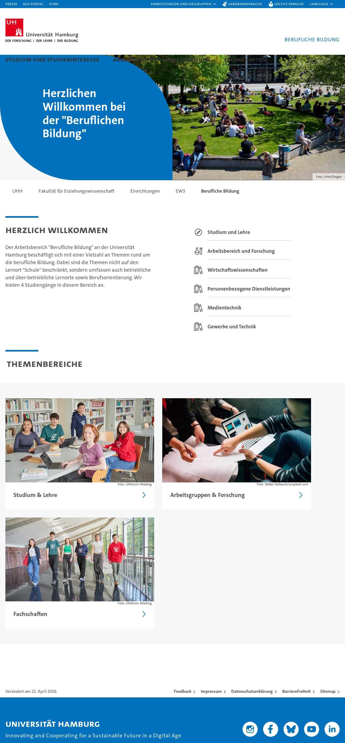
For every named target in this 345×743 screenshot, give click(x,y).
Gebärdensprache (245, 3)
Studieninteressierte (28, 646)
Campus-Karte (296, 646)
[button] (184, 4)
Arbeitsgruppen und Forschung (162, 59)
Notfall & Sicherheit (302, 655)
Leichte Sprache (289, 3)
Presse (11, 3)
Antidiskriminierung (302, 665)
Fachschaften (245, 59)
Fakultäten (208, 665)
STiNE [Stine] (53, 3)
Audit (268, 702)
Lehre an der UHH (115, 646)
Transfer (105, 674)
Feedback (182, 565)
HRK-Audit (300, 702)
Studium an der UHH (28, 636)
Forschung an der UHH (121, 636)
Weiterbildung (21, 655)
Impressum (211, 565)
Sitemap (328, 565)
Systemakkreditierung (329, 702)
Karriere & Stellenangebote (126, 665)
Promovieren (110, 655)
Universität (208, 636)
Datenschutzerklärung (252, 565)
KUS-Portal (33, 3)
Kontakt (288, 636)
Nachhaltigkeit (212, 655)
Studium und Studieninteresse (52, 59)
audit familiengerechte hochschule (247, 708)
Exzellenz (206, 646)
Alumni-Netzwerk (216, 674)
